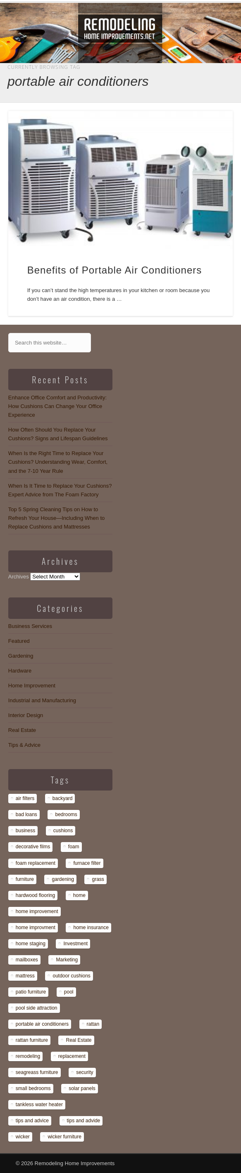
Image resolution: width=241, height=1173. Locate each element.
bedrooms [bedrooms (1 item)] (66, 814)
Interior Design (25, 715)
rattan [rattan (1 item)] (93, 1024)
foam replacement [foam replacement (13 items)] (35, 863)
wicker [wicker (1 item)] (23, 1137)
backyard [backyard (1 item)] (62, 798)
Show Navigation (199, 73)
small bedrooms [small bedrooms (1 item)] (33, 1088)
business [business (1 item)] (25, 830)
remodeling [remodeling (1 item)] (28, 1056)
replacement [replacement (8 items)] (72, 1056)
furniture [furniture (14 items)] (25, 879)
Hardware (19, 671)
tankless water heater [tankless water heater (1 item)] (39, 1104)
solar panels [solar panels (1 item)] (82, 1088)
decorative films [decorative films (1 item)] (33, 847)
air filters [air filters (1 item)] (25, 798)
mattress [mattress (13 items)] (25, 976)
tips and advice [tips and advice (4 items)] (32, 1120)
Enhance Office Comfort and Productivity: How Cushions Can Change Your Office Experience (57, 406)
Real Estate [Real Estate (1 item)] (78, 1040)
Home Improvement (31, 685)
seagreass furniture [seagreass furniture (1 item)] (37, 1072)
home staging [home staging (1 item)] (30, 943)
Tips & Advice (24, 745)
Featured (19, 641)
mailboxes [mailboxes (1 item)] (27, 960)
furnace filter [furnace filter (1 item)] (86, 863)
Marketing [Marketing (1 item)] (67, 960)
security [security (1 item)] (84, 1072)
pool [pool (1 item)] (69, 992)
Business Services (30, 626)
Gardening (20, 656)
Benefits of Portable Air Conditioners (114, 270)
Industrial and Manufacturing (42, 700)
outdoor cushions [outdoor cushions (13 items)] (71, 976)
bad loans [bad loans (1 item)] (26, 814)
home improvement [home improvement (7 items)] (37, 911)
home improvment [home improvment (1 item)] (35, 927)
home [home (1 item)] (79, 895)
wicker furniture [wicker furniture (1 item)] (64, 1137)
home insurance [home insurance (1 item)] (90, 927)
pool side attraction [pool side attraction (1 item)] (36, 1008)
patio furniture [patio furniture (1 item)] (31, 992)
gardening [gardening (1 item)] (63, 879)
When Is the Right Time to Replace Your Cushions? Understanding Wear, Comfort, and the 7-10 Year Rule (57, 462)
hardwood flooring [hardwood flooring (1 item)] (35, 895)
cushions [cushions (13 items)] (63, 830)
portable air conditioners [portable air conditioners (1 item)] (42, 1024)
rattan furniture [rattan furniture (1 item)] (32, 1040)
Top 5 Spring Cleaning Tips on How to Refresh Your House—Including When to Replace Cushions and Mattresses (56, 518)
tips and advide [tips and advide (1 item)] (83, 1120)
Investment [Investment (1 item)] (75, 943)
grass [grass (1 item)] (98, 879)
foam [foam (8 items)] (73, 847)
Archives (18, 577)
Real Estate (22, 730)
